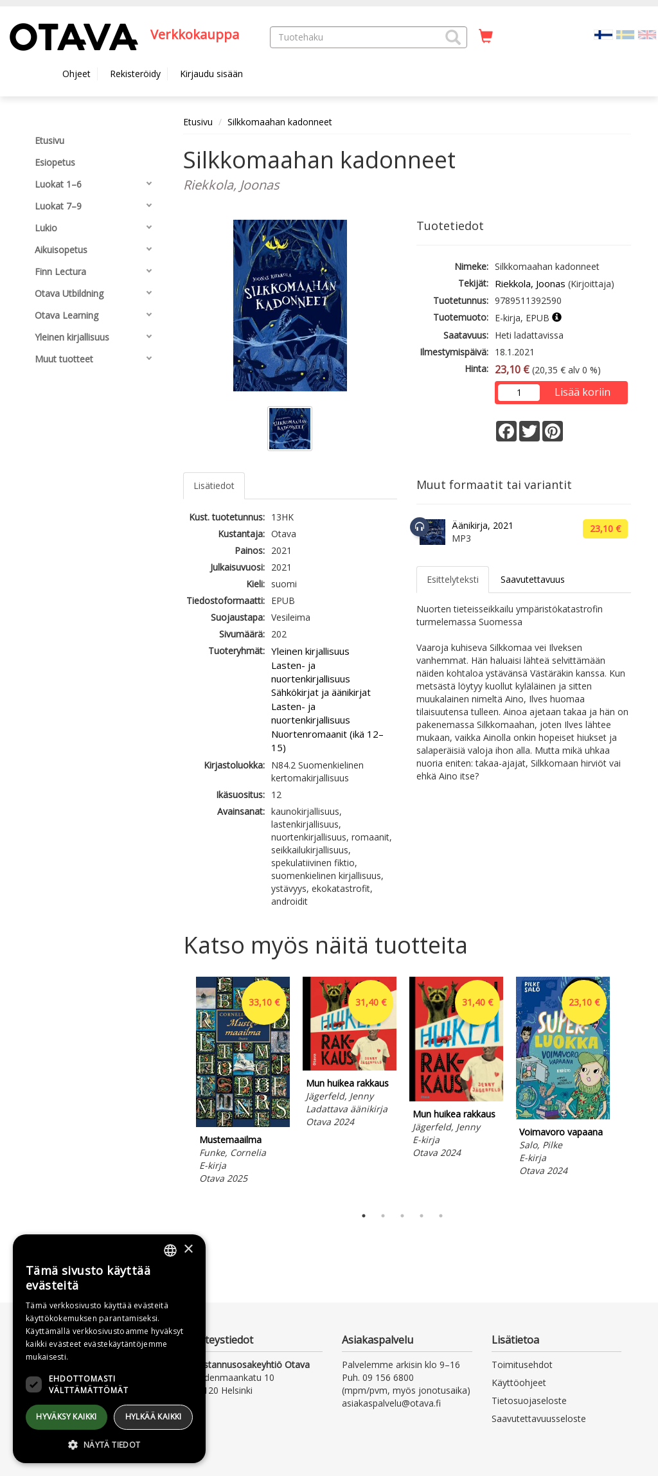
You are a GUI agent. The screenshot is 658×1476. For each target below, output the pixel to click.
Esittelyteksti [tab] (453, 579)
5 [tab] (440, 1215)
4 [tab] (421, 1215)
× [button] (188, 1249)
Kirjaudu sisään (211, 73)
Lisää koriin (582, 392)
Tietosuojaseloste (529, 1400)
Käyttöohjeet (519, 1382)
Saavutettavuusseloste (539, 1418)
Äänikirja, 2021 (482, 525)
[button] (453, 37)
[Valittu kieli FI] (603, 34)
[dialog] (109, 1348)
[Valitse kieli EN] (647, 34)
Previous (179, 1087)
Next (624, 1087)
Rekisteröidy (135, 73)
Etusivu (198, 122)
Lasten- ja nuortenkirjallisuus (310, 672)
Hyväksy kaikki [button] (66, 1416)
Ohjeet (76, 73)
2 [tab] (383, 1215)
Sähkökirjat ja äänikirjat (321, 692)
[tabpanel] (243, 1082)
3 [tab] (402, 1215)
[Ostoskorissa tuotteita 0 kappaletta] (486, 37)
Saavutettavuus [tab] (533, 579)
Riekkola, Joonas (530, 283)
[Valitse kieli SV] (625, 34)
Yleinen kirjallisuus (310, 651)
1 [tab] (363, 1215)
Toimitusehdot (522, 1364)
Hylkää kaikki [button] (153, 1416)
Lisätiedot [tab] (214, 485)
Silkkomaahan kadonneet (279, 122)
